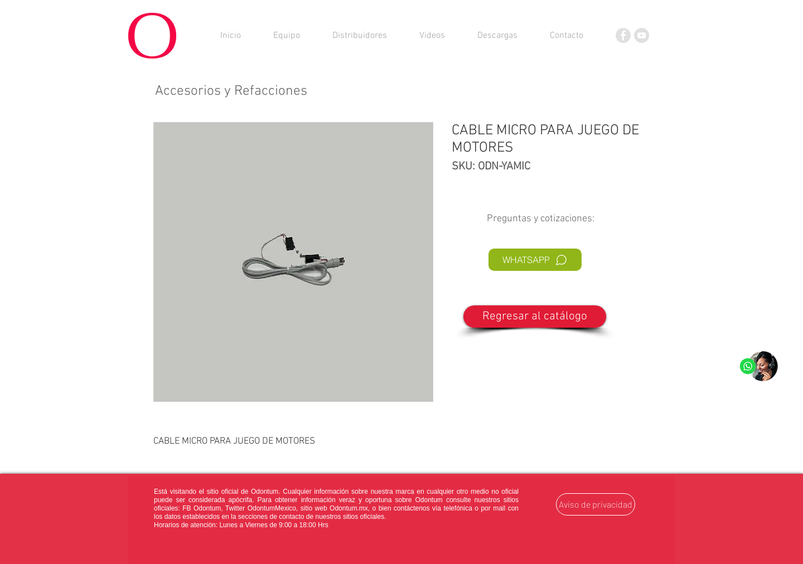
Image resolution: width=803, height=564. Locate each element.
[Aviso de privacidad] (595, 504)
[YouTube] (641, 35)
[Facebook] (623, 35)
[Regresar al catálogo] (534, 316)
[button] (497, 36)
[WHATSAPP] (535, 260)
